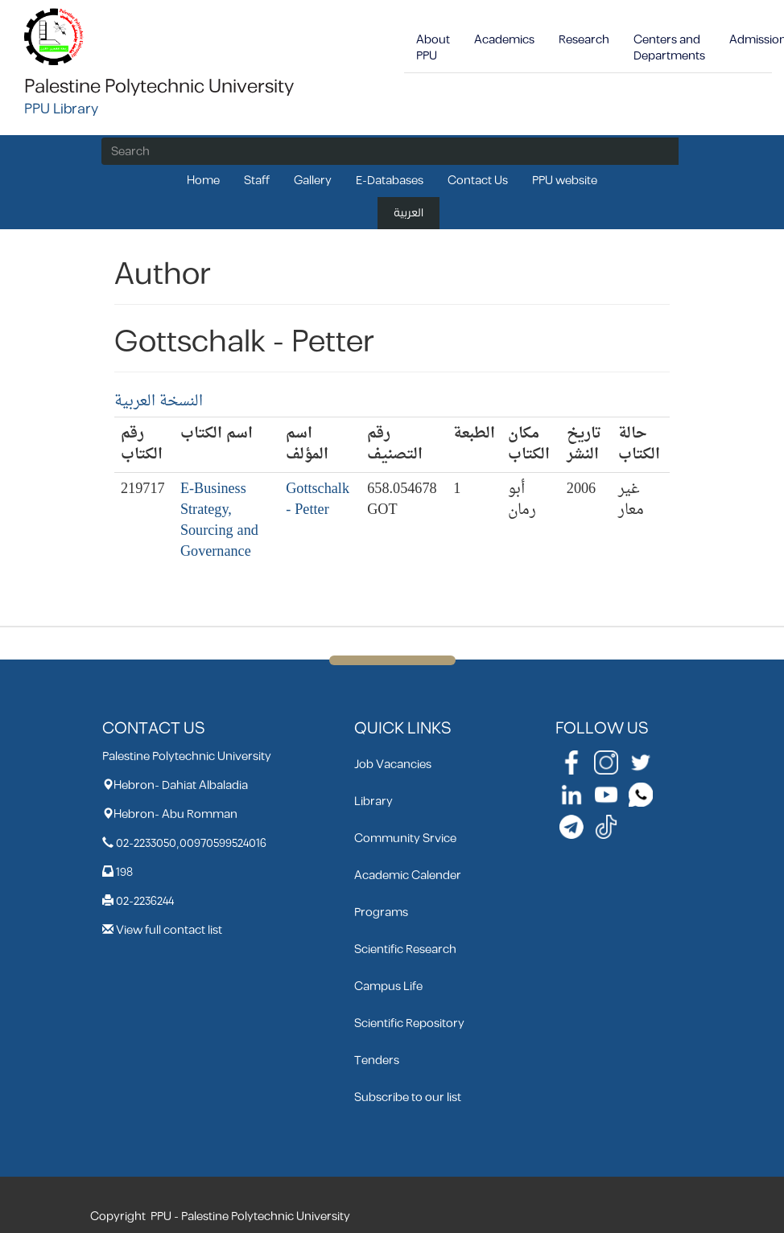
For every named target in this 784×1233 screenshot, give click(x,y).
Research (584, 40)
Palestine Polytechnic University (159, 86)
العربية (408, 212)
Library (373, 801)
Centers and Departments (669, 48)
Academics (504, 40)
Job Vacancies (392, 764)
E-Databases (389, 180)
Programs (381, 912)
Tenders (376, 1060)
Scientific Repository (409, 1023)
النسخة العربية (158, 402)
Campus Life (388, 986)
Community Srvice (405, 838)
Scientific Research (405, 949)
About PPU (433, 48)
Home (203, 180)
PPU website (564, 180)
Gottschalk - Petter (317, 499)
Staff (257, 180)
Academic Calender (407, 875)
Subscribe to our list (407, 1097)
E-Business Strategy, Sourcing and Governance (219, 520)
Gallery (313, 180)
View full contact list (169, 930)
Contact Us (478, 180)
